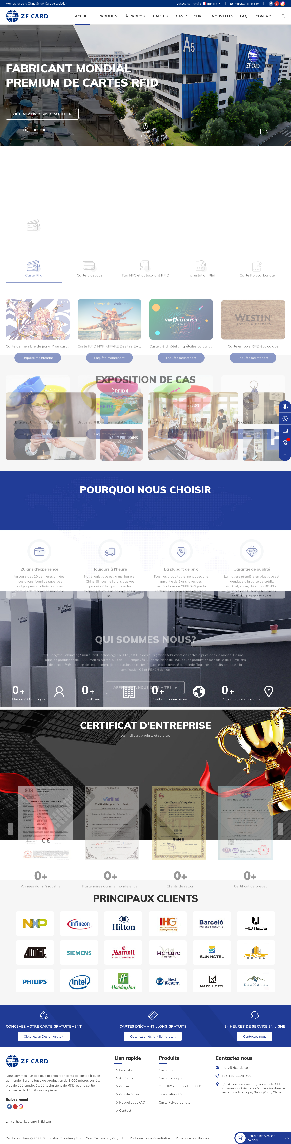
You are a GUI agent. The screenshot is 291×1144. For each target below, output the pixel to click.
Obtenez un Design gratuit (43, 1036)
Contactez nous (254, 1036)
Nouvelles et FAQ (230, 16)
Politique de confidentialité (150, 1138)
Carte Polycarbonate (174, 1102)
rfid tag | (46, 1121)
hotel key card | (28, 1121)
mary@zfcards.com (244, 4)
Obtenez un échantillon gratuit (153, 1036)
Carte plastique (170, 1078)
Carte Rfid (166, 1070)
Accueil (82, 16)
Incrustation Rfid (171, 1094)
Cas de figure (190, 16)
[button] (25, 129)
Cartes (160, 16)
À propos (135, 16)
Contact (264, 16)
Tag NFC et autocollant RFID (180, 1086)
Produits (107, 16)
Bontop (203, 1138)
